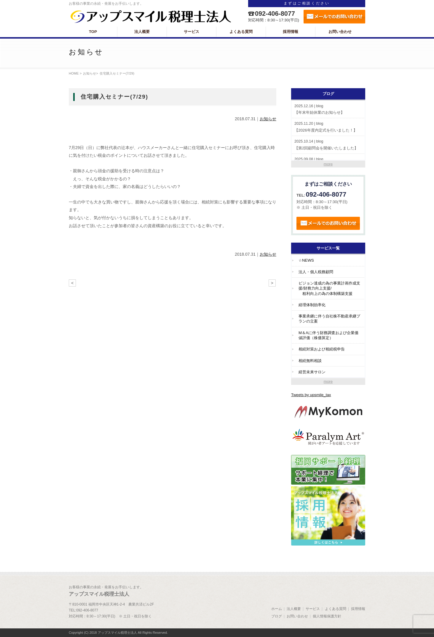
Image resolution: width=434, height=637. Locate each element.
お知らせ (89, 73)
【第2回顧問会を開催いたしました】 (328, 144)
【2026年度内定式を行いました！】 (328, 126)
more (328, 164)
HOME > (75, 73)
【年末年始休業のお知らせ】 (328, 109)
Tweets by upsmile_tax (311, 395)
